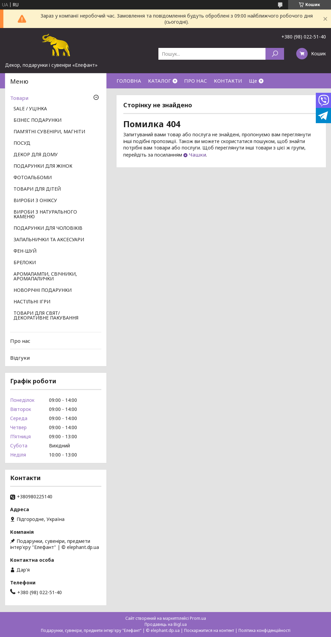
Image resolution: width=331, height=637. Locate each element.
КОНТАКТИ (228, 80)
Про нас (20, 340)
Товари (19, 97)
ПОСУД (22, 143)
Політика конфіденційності (264, 630)
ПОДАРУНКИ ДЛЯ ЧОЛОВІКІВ (48, 228)
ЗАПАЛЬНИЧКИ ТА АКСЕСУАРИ (49, 240)
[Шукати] (274, 54)
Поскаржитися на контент (209, 630)
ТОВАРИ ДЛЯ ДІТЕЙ (37, 189)
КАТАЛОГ (159, 80)
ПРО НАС (195, 80)
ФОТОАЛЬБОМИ (33, 178)
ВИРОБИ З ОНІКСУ (35, 200)
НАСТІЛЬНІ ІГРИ (32, 302)
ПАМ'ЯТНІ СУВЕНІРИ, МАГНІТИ (49, 132)
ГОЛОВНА (129, 80)
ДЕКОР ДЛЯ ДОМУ (36, 155)
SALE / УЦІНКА (30, 109)
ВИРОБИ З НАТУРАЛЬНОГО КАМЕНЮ (45, 215)
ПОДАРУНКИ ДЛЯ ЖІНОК (43, 166)
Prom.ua (198, 618)
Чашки (197, 154)
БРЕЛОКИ (25, 263)
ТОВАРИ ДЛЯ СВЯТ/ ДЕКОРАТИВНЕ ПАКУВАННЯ (46, 316)
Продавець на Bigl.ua (166, 624)
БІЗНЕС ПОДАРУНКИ (37, 120)
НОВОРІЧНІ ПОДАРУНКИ (43, 290)
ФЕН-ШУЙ (25, 251)
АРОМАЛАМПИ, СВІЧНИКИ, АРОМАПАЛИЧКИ (45, 277)
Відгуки (20, 357)
